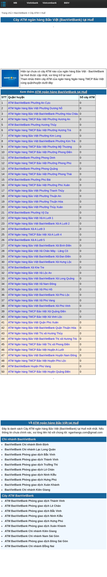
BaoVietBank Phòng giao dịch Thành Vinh (31, 424)
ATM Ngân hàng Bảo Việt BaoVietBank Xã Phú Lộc (39, 266)
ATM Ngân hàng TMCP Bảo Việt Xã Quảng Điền (37, 282)
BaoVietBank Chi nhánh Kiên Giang (27, 455)
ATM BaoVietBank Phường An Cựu (29, 74)
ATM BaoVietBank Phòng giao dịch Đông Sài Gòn (36, 506)
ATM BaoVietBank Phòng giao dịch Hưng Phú (34, 486)
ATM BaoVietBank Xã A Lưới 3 (26, 200)
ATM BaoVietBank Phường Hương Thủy (32, 96)
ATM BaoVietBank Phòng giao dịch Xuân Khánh (35, 491)
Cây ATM (34, 13)
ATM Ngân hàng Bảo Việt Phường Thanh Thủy (36, 161)
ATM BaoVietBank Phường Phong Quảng (33, 140)
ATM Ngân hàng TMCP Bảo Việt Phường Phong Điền (40, 123)
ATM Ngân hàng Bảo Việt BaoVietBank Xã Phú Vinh (39, 277)
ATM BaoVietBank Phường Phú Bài (29, 150)
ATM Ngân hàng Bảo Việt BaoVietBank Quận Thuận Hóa (42, 299)
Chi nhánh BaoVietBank (19, 404)
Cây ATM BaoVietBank (18, 461)
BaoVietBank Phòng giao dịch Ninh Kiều (30, 440)
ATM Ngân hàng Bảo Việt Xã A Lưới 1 (30, 189)
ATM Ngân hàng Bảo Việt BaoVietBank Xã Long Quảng (41, 249)
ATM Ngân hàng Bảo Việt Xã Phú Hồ (30, 260)
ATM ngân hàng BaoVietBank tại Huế (61, 63)
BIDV (66, 3)
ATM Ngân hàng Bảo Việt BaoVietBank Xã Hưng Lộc (40, 233)
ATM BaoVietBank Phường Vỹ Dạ (28, 183)
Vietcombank (49, 3)
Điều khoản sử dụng (75, 564)
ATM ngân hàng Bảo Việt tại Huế (55, 388)
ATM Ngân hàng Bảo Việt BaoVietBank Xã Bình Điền (39, 216)
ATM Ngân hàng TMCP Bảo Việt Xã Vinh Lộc (35, 288)
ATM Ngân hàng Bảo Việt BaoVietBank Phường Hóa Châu (43, 85)
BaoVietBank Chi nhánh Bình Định (27, 409)
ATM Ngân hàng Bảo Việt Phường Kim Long (34, 107)
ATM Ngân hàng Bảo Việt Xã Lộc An (30, 244)
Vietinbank (32, 3)
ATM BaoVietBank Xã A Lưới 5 (26, 211)
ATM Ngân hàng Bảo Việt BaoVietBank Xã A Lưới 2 (39, 194)
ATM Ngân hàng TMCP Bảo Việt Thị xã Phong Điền (39, 315)
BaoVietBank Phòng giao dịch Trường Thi (31, 429)
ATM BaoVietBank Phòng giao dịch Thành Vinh (35, 466)
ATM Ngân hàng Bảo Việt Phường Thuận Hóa (35, 172)
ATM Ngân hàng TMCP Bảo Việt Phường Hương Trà (39, 101)
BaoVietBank (20, 13)
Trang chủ (6, 13)
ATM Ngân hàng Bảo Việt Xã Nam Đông (32, 255)
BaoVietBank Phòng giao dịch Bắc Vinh (30, 419)
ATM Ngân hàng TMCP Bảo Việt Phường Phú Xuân (39, 156)
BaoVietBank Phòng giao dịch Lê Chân (29, 434)
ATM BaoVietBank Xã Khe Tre (26, 238)
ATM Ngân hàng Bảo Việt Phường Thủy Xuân (35, 178)
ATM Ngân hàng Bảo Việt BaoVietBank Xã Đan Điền (39, 227)
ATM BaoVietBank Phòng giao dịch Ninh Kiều (34, 481)
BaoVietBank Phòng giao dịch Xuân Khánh (32, 450)
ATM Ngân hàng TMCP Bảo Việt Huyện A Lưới (36, 321)
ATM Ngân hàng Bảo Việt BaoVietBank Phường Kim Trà (41, 112)
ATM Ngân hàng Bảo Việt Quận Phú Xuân (33, 293)
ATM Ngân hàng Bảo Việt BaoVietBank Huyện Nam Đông (42, 326)
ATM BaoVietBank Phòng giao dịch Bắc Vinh (33, 476)
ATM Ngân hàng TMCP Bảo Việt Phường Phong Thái (40, 145)
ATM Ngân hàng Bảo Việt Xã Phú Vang (31, 271)
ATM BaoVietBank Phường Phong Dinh (31, 129)
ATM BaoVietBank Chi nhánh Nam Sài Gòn (32, 501)
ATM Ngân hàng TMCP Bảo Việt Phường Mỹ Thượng (40, 118)
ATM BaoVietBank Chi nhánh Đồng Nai (29, 511)
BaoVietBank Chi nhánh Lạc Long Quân (30, 414)
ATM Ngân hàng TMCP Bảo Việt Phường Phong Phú (39, 134)
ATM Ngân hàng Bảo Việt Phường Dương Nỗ (35, 79)
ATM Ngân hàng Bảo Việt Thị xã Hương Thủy (35, 304)
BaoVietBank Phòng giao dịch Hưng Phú (31, 444)
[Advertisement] (54, 31)
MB (15, 3)
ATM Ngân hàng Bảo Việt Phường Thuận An (34, 167)
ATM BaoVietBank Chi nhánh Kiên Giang (31, 496)
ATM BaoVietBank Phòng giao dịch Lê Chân (33, 471)
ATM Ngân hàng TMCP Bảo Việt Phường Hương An (39, 90)
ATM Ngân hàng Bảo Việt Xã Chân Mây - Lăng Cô (38, 222)
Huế (43, 13)
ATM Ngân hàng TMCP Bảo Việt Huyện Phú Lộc (37, 332)
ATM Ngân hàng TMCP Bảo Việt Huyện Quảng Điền (39, 343)
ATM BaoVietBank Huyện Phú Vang (29, 337)
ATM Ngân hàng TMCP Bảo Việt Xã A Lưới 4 (35, 205)
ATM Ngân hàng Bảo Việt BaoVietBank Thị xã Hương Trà (42, 310)
